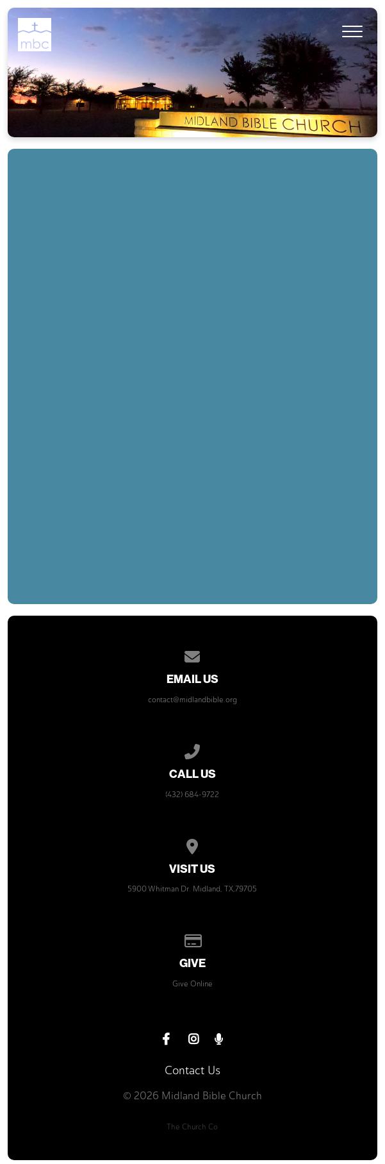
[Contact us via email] (193, 654)
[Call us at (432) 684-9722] (193, 749)
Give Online (192, 983)
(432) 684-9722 (192, 794)
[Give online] (193, 938)
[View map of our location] (193, 844)
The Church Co (192, 1126)
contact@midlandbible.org (192, 699)
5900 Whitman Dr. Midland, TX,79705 (192, 888)
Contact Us (192, 1070)
